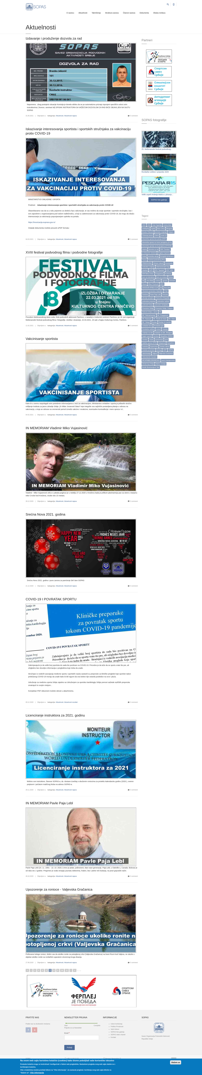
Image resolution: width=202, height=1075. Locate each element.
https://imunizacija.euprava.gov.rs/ (41, 222)
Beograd (169, 228)
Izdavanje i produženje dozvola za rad (54, 38)
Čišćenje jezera (147, 235)
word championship (168, 360)
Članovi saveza (129, 13)
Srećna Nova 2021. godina (45, 514)
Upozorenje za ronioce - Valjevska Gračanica (59, 889)
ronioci (158, 329)
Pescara (165, 294)
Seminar (156, 336)
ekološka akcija (153, 256)
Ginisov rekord (158, 263)
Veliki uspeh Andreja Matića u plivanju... (157, 195)
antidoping (145, 228)
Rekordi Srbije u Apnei (150, 312)
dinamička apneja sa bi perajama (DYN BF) (157, 246)
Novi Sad (167, 287)
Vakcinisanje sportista (42, 339)
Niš (161, 287)
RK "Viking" (146, 322)
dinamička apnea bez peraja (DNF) (154, 239)
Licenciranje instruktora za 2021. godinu (55, 715)
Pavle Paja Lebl (155, 294)
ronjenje (165, 329)
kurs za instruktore (148, 277)
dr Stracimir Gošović (149, 253)
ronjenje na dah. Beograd (163, 333)
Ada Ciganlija (157, 225)
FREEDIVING (147, 263)
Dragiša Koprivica (164, 253)
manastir (172, 281)
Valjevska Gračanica (166, 353)
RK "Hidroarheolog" (149, 315)
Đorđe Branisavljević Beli (150, 367)
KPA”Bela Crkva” (148, 274)
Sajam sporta (146, 336)
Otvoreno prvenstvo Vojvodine (152, 291)
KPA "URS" (170, 270)
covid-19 (163, 235)
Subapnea (161, 343)
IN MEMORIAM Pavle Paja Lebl (49, 803)
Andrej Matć (167, 225)
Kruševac (168, 274)
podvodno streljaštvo (161, 305)
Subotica (145, 346)
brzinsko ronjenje (161, 232)
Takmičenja (96, 13)
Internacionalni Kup (163, 267)
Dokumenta (144, 13)
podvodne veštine (163, 301)
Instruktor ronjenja (148, 267)
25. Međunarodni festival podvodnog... (157, 149)
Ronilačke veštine (148, 329)
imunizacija (169, 263)
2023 (149, 225)
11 (67, 970)
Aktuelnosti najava (70, 116)
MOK (162, 284)
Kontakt (113, 1037)
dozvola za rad (154, 249)
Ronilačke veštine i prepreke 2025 (155, 172)
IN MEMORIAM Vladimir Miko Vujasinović (56, 428)
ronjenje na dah (147, 333)
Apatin (153, 228)
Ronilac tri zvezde (165, 322)
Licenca (157, 281)
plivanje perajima (148, 298)
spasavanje (159, 340)
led (143, 281)
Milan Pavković (153, 284)
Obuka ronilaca (159, 13)
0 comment (134, 116)
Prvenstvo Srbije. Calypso (164, 308)
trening (159, 350)
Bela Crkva (161, 228)
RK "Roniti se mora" (160, 319)
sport (166, 340)
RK (160, 312)
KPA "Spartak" (160, 270)
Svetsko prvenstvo (148, 350)
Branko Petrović (147, 232)
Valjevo (154, 353)
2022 (144, 225)
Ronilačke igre (159, 326)
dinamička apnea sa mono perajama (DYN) (157, 242)
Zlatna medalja (161, 364)
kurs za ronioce (162, 277)
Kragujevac (159, 274)
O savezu (70, 13)
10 (62, 970)
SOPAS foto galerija (159, 200)
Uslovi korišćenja (116, 1024)
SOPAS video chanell (118, 1035)
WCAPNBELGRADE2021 (151, 360)
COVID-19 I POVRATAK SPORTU (51, 599)
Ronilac (154, 322)
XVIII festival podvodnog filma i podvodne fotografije (64, 252)
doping (144, 249)
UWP (165, 350)
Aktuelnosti (82, 13)
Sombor (145, 340)
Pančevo (145, 294)
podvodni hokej (147, 305)
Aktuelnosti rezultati (71, 702)
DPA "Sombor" (165, 249)
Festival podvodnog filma (156, 260)
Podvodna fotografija (162, 298)
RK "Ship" (172, 319)
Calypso (171, 232)
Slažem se (175, 1062)
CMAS (156, 235)
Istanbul (145, 270)
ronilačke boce (147, 326)
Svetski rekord (164, 346)
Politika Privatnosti (117, 1026)
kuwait (171, 277)
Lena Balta (149, 281)
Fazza (144, 260)
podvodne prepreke (148, 301)
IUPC (151, 270)
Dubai (144, 256)
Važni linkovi (115, 1029)
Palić (166, 291)
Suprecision (154, 346)
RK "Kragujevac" (163, 315)
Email (67, 1033)
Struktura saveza (112, 13)
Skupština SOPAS (166, 336)
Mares (144, 284)
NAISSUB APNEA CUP (150, 287)
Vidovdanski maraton (149, 357)
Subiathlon (170, 343)
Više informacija (37, 1073)
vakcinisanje (146, 353)
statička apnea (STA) (149, 343)
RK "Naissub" (147, 319)
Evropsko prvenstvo (167, 256)
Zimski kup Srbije (148, 364)
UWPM (170, 350)
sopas (151, 340)
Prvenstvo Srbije (147, 308)
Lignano (165, 281)
